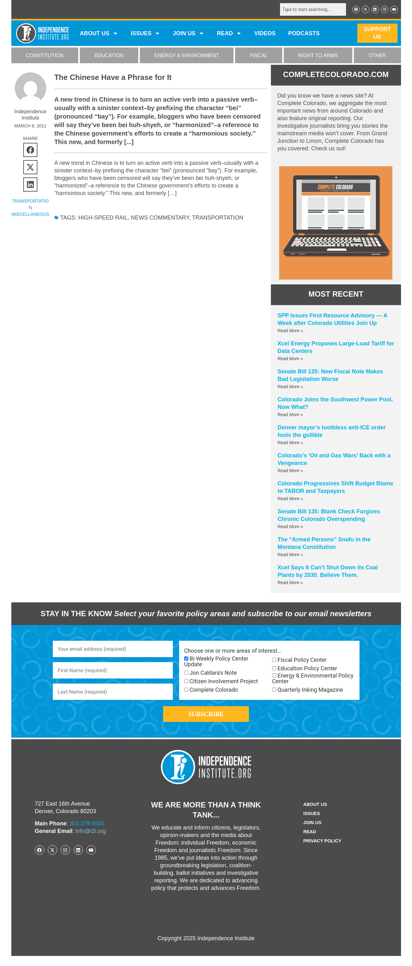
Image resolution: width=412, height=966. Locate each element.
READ (229, 34)
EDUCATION (109, 56)
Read (308, 842)
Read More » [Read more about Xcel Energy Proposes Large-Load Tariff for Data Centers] (290, 359)
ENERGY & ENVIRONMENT (187, 56)
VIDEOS (265, 34)
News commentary (160, 218)
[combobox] (309, 9)
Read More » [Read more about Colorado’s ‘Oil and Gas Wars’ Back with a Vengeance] (290, 471)
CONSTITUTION (44, 56)
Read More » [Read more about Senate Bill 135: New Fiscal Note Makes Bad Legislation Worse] (290, 387)
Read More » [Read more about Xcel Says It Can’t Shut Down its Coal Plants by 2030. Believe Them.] (290, 583)
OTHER (377, 56)
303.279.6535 (87, 833)
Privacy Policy (322, 851)
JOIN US (188, 34)
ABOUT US (99, 34)
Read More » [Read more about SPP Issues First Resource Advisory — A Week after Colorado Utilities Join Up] (290, 331)
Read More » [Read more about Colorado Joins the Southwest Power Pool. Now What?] (290, 415)
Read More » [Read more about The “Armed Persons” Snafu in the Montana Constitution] (290, 555)
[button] (30, 150)
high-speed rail (103, 218)
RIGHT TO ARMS (318, 56)
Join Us (311, 832)
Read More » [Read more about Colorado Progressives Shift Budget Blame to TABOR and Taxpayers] (290, 499)
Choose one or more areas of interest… (232, 651)
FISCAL (258, 56)
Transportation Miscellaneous (30, 208)
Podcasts (304, 34)
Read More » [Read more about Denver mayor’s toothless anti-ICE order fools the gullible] (290, 443)
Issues (145, 34)
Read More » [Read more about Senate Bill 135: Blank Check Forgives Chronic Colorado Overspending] (290, 527)
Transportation (217, 218)
